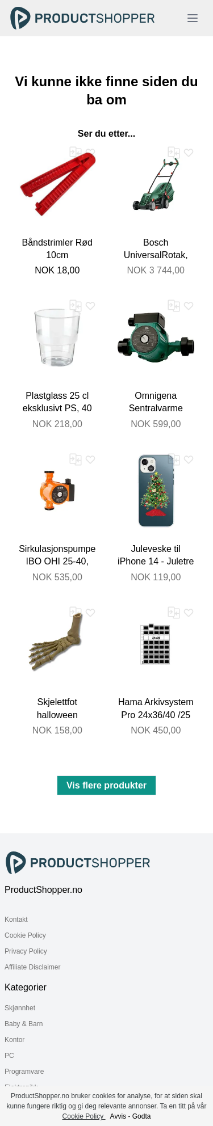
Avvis (118, 1116)
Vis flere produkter (106, 785)
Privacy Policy (26, 951)
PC (9, 1056)
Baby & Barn (24, 1024)
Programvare (24, 1072)
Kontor (14, 1040)
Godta (141, 1116)
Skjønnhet (20, 1008)
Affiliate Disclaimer (32, 967)
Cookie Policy (25, 935)
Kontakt (16, 919)
